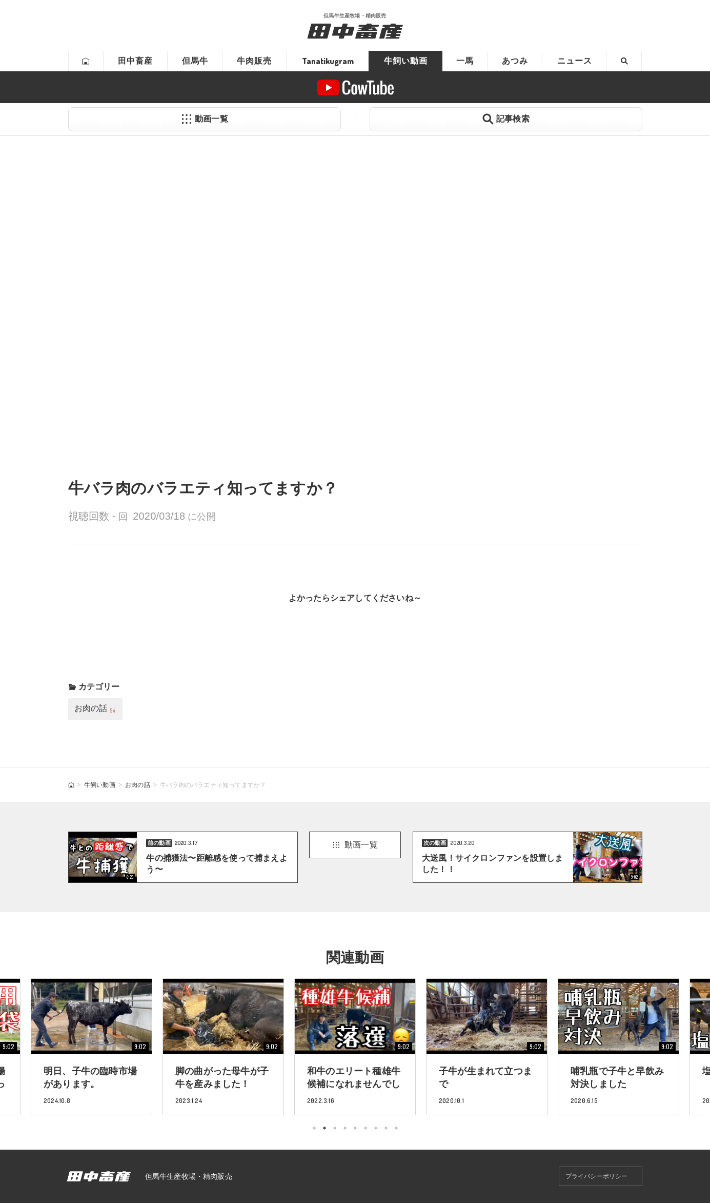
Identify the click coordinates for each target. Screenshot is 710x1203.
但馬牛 (195, 60)
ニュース (574, 60)
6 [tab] (365, 1128)
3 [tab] (335, 1128)
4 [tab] (345, 1128)
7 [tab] (376, 1128)
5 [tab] (355, 1128)
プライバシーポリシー (596, 1176)
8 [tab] (386, 1128)
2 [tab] (324, 1128)
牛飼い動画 (406, 60)
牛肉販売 (254, 60)
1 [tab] (314, 1128)
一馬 (465, 60)
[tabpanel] (355, 1046)
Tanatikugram (328, 61)
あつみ (515, 60)
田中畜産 (135, 60)
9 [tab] (396, 1128)
